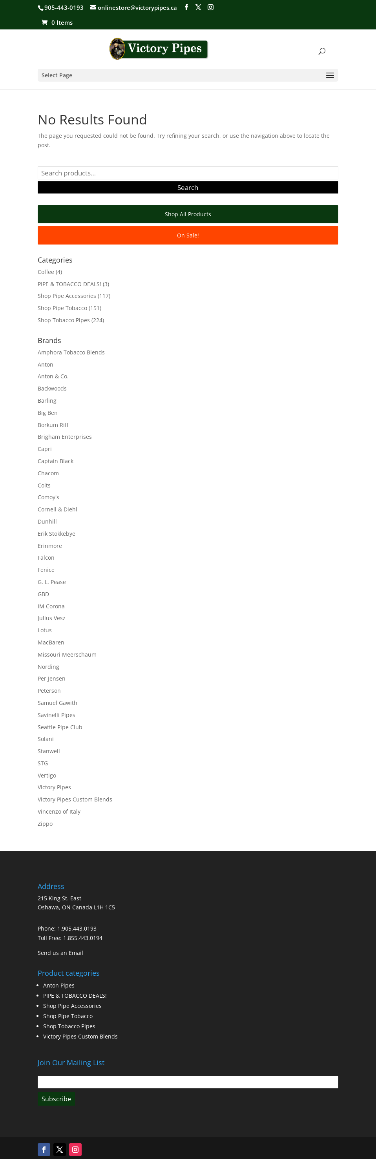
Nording (48, 666)
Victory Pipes (54, 787)
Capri (45, 449)
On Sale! (188, 235)
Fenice (46, 569)
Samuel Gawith (57, 702)
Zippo (45, 823)
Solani (46, 739)
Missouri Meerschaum (67, 654)
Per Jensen (52, 678)
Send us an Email (60, 952)
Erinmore (50, 545)
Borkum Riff (53, 425)
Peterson (49, 690)
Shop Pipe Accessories (67, 295)
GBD (43, 594)
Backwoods (52, 388)
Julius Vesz (52, 618)
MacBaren (51, 642)
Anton (45, 364)
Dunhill (47, 521)
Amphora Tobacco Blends (71, 352)
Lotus (45, 630)
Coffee (46, 272)
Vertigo (47, 775)
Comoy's (48, 497)
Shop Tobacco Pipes (64, 320)
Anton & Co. (53, 376)
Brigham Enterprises (65, 436)
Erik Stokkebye (56, 533)
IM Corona (51, 606)
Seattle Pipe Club (60, 727)
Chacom (48, 473)
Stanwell (49, 751)
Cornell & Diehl (57, 509)
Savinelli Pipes (56, 715)
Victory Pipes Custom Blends (75, 799)
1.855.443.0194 (82, 938)
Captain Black (55, 461)
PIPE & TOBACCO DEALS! (69, 284)
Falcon (46, 557)
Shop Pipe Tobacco (62, 308)
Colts (44, 485)
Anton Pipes (59, 985)
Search (187, 187)
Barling (47, 400)
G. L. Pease (52, 582)
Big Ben (48, 412)
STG (43, 763)
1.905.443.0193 (77, 928)
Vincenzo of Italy (59, 811)
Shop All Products (188, 214)
